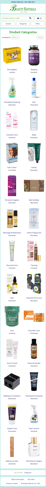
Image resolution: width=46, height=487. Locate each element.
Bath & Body (34, 200)
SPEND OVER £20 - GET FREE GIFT (23, 2)
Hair (34, 102)
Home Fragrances (34, 232)
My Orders (31, 479)
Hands (34, 167)
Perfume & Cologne (34, 461)
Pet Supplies (12, 69)
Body (34, 135)
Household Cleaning (12, 102)
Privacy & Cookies (12, 483)
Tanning (34, 265)
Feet (12, 298)
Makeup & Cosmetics (12, 396)
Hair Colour (12, 167)
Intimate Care (12, 135)
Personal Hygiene (12, 200)
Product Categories (23, 32)
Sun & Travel (12, 363)
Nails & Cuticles (12, 461)
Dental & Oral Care (34, 298)
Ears (12, 330)
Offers (37, 24)
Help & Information (17, 479)
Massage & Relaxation (12, 232)
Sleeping (34, 69)
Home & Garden (33, 363)
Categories (23, 24)
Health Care (12, 428)
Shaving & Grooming (34, 396)
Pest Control (34, 428)
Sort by (40, 37)
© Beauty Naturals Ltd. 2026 (30, 483)
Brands (8, 24)
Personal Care (12, 265)
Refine (15, 37)
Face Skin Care (34, 330)
